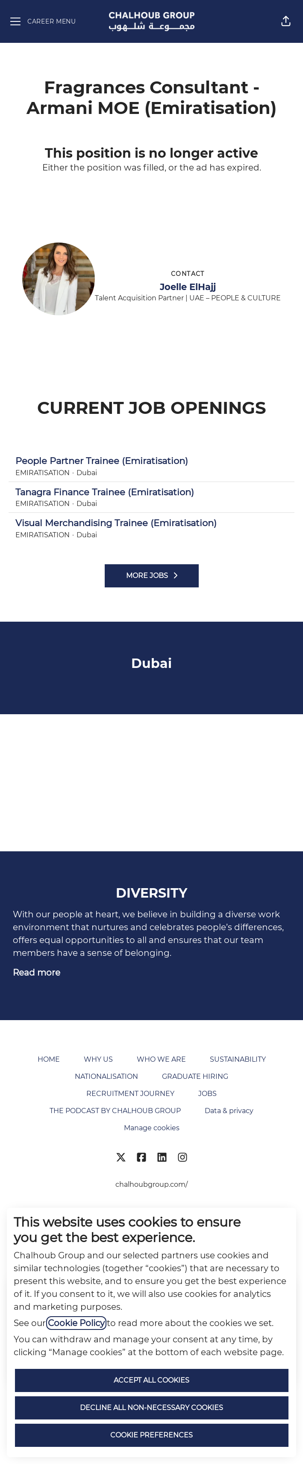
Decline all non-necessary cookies (151, 1408)
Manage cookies (151, 1128)
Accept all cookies (151, 1380)
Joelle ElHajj (188, 286)
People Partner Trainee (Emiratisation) (151, 461)
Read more (36, 972)
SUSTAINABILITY (238, 1059)
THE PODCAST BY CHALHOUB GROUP (115, 1111)
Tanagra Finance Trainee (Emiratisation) (151, 492)
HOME (49, 1059)
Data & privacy (229, 1111)
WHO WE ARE (161, 1059)
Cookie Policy (76, 1323)
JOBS (207, 1094)
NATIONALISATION (106, 1076)
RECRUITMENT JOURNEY (130, 1094)
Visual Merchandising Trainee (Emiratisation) (151, 523)
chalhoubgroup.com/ (151, 1184)
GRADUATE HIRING (195, 1076)
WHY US (98, 1059)
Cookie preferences (151, 1435)
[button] (286, 21)
